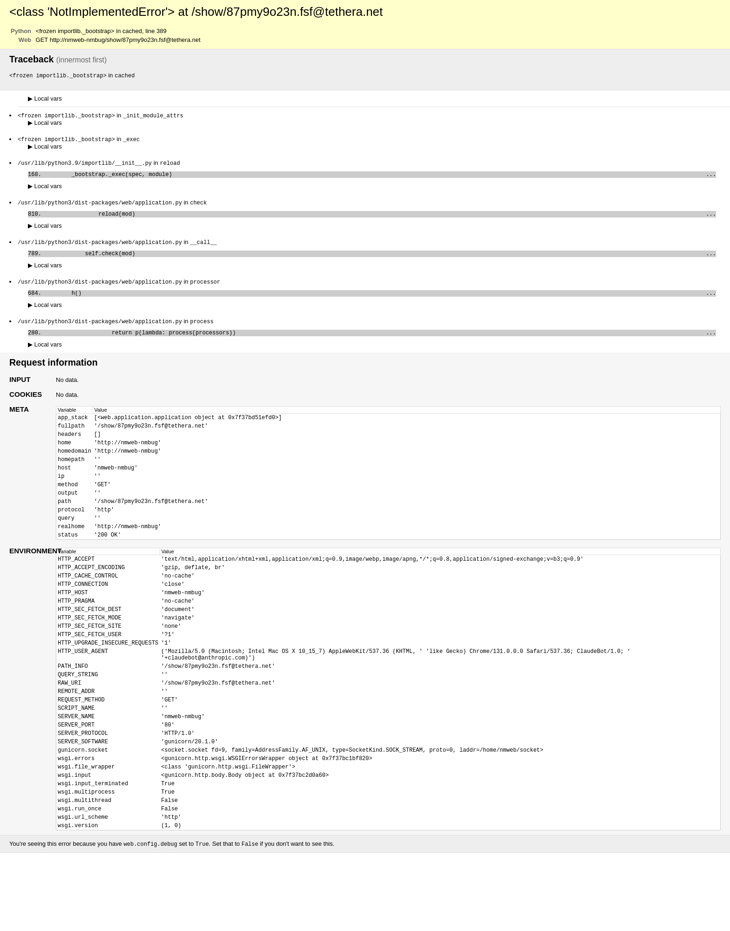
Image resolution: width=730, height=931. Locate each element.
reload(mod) (380, 219)
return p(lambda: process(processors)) (380, 343)
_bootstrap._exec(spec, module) (380, 177)
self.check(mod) (380, 260)
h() (380, 302)
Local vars (45, 98)
